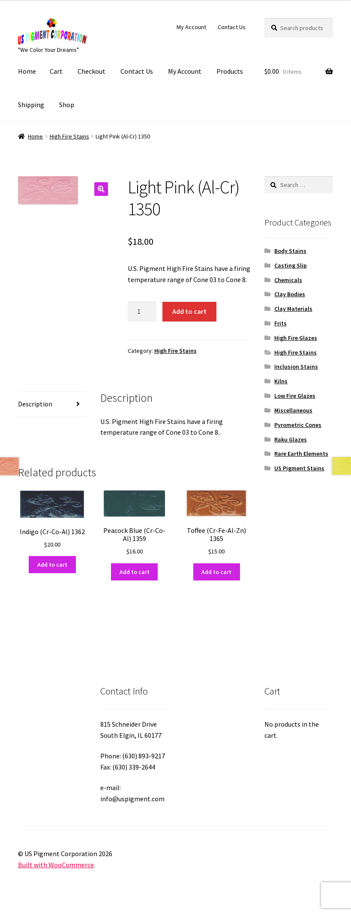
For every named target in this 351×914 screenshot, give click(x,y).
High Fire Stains (69, 136)
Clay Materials (293, 309)
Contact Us (232, 27)
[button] (101, 189)
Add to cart (189, 311)
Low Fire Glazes (294, 396)
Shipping (31, 104)
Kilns (281, 381)
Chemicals (288, 280)
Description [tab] (35, 404)
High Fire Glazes (295, 338)
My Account (191, 27)
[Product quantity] (142, 312)
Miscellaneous (293, 410)
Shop (66, 104)
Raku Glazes (290, 439)
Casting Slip (290, 265)
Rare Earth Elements (301, 453)
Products (229, 71)
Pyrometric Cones (297, 425)
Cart (56, 71)
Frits (280, 323)
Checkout (91, 71)
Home (27, 71)
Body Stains (290, 251)
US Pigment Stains (299, 468)
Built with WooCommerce (56, 864)
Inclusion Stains (296, 366)
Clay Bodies (289, 294)
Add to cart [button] (52, 564)
